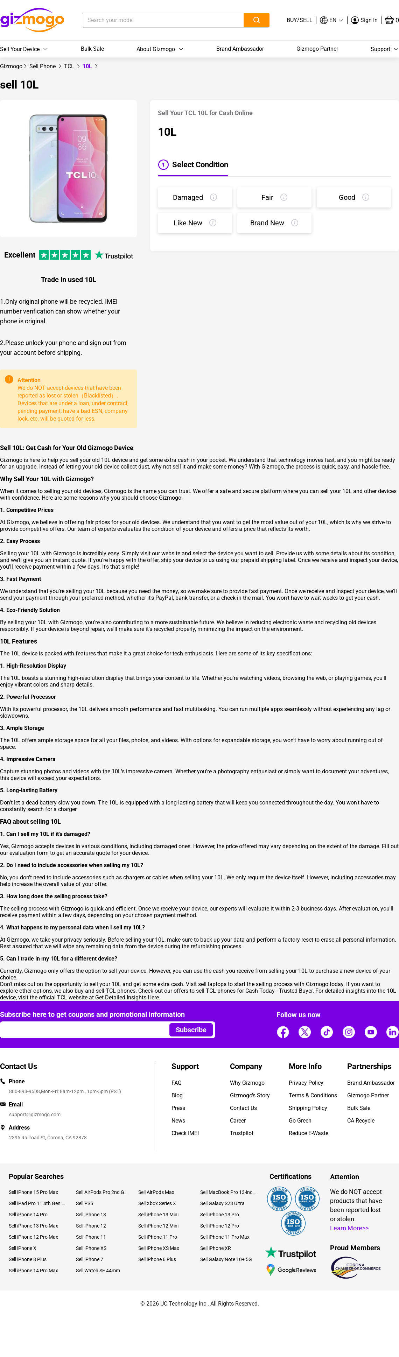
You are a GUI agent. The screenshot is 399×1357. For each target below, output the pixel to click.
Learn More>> (349, 1228)
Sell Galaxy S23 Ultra (222, 1203)
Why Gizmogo (247, 1083)
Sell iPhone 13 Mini (158, 1214)
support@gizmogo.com (35, 1114)
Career (238, 1120)
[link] (11, 66)
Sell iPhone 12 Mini (158, 1226)
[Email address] (81, 1029)
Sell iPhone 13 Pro (219, 1214)
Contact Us (243, 1108)
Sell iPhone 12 (91, 1226)
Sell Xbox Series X (157, 1203)
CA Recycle (360, 1120)
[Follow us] (282, 1032)
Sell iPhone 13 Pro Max (33, 1226)
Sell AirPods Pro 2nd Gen (101, 1192)
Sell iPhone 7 (89, 1259)
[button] (332, 20)
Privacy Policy (306, 1083)
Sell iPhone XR (215, 1248)
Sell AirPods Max (156, 1192)
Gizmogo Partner (317, 48)
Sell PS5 (84, 1203)
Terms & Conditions (313, 1095)
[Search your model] (152, 20)
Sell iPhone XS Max (158, 1248)
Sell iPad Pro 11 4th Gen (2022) (37, 1203)
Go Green (300, 1120)
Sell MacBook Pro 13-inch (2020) (228, 1192)
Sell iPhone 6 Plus (157, 1259)
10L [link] (88, 66)
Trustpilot (241, 1133)
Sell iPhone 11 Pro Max (225, 1237)
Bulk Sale (92, 48)
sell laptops (212, 984)
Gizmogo (11, 66)
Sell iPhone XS (91, 1248)
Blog (177, 1095)
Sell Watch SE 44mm (98, 1270)
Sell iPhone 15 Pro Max (33, 1192)
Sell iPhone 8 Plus (28, 1259)
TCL (70, 66)
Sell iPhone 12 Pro (219, 1226)
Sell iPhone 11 (91, 1237)
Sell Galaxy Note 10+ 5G (226, 1259)
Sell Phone (43, 66)
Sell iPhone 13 (91, 1214)
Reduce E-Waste (308, 1133)
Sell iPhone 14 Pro (28, 1214)
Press (178, 1108)
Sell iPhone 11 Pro (157, 1237)
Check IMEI (185, 1133)
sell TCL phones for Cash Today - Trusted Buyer (254, 990)
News (178, 1120)
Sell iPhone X (22, 1248)
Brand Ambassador (240, 48)
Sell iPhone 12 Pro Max (33, 1237)
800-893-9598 (24, 1091)
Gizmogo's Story (250, 1095)
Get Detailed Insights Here (127, 997)
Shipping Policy (308, 1108)
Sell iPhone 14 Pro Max (33, 1270)
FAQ (177, 1083)
